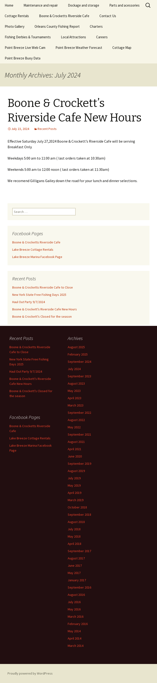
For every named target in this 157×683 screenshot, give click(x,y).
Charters (96, 26)
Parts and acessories (124, 5)
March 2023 (75, 405)
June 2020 (75, 456)
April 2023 (74, 398)
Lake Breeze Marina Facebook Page (37, 257)
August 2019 (76, 471)
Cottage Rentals (17, 16)
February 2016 (78, 624)
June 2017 (75, 565)
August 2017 (76, 558)
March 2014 (75, 646)
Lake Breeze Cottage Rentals (32, 249)
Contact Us (107, 16)
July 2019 (74, 478)
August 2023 (76, 383)
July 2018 (74, 529)
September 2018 (79, 514)
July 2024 (74, 369)
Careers (102, 37)
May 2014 (74, 631)
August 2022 (76, 420)
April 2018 (74, 544)
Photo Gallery (14, 26)
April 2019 (74, 493)
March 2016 (75, 616)
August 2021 (76, 442)
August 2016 (76, 595)
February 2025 (78, 354)
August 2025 (76, 347)
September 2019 (79, 463)
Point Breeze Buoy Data (22, 58)
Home (9, 5)
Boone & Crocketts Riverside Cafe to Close (42, 287)
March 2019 (75, 500)
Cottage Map (121, 47)
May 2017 (74, 573)
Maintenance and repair (41, 5)
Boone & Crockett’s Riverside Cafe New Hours (44, 309)
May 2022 (74, 427)
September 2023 (79, 376)
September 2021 (79, 434)
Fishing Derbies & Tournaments (28, 37)
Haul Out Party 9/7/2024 (28, 302)
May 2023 (74, 391)
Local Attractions (73, 37)
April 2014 (74, 638)
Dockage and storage (83, 5)
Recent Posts (47, 129)
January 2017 (77, 580)
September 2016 (79, 587)
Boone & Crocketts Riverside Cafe (64, 16)
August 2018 (76, 522)
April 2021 (74, 449)
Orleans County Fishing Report (57, 26)
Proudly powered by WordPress (30, 673)
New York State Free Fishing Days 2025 (39, 295)
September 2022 (79, 412)
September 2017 (79, 551)
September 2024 (79, 361)
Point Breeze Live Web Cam (25, 47)
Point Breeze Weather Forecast (78, 47)
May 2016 (74, 609)
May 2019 (74, 485)
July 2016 (74, 602)
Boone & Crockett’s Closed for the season (42, 316)
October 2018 (77, 507)
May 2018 (74, 536)
